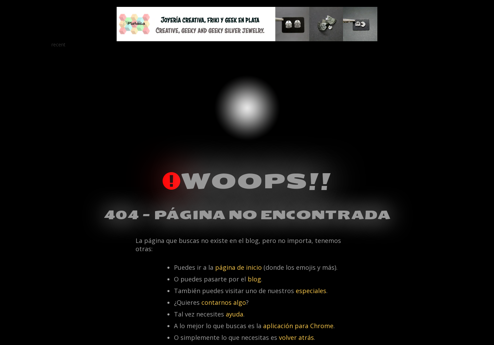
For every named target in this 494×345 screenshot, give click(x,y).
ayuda (234, 314)
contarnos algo (223, 302)
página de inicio (238, 267)
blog (254, 279)
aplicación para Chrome (298, 326)
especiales (311, 291)
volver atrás (296, 337)
